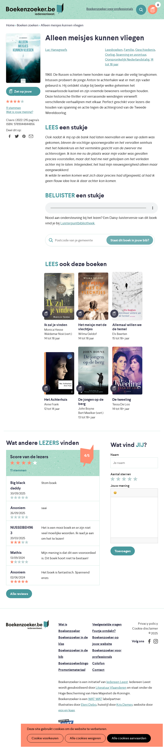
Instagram (154, 645)
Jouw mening (119, 490)
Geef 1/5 (113, 484)
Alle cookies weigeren (84, 738)
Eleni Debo (88, 709)
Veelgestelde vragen (107, 629)
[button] (115, 497)
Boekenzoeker (34, 9)
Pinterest (23, 136)
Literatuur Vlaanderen (111, 692)
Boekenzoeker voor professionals (109, 9)
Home (10, 25)
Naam (114, 459)
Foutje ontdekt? (104, 635)
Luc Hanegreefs (56, 50)
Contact (98, 674)
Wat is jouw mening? (19, 112)
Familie (129, 50)
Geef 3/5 (124, 484)
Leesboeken (114, 50)
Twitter (16, 136)
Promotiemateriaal (71, 674)
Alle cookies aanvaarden (126, 738)
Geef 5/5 (136, 484)
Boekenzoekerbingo (73, 667)
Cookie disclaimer (145, 633)
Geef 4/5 (130, 484)
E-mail (30, 136)
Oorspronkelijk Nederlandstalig (127, 59)
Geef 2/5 (119, 484)
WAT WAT (95, 703)
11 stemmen (13, 108)
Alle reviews (19, 598)
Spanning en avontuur (131, 54)
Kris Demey (124, 709)
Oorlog (110, 54)
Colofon (98, 667)
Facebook (9, 136)
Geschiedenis (145, 50)
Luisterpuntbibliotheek (77, 223)
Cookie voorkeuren (44, 738)
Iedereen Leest (117, 686)
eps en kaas (66, 714)
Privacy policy (148, 628)
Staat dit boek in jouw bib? (129, 240)
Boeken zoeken (141, 10)
